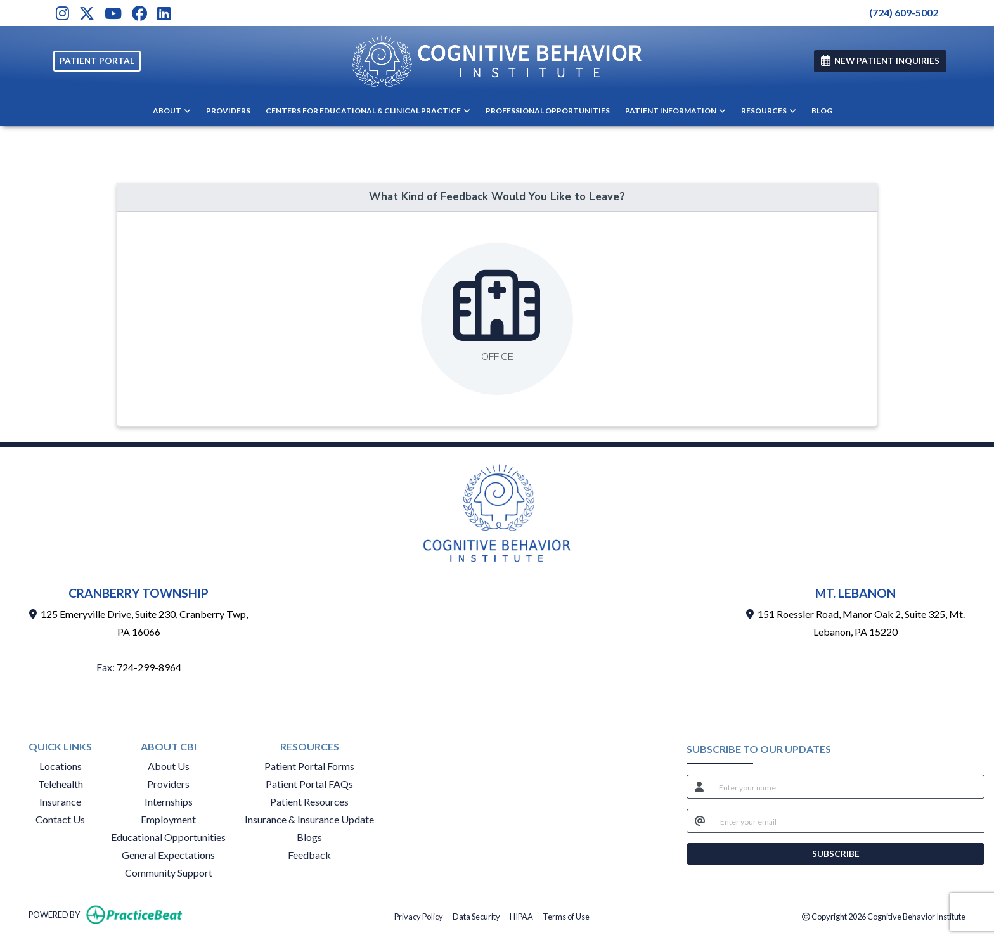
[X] (86, 13)
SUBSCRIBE (836, 854)
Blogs (309, 837)
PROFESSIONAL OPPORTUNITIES (548, 110)
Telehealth (60, 784)
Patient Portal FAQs (309, 784)
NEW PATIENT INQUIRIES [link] (880, 61)
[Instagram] (62, 13)
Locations (60, 766)
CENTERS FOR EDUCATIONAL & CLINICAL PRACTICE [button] (368, 110)
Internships (169, 801)
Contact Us (60, 819)
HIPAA (521, 916)
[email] (848, 821)
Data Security (476, 916)
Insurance (60, 801)
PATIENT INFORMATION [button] (675, 110)
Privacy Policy (418, 916)
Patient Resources (309, 801)
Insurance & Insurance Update (309, 819)
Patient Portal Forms (309, 766)
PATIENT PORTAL (97, 61)
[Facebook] (139, 13)
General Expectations (168, 855)
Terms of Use (566, 916)
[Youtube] (113, 13)
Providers (168, 784)
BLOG (821, 110)
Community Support (168, 872)
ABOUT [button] (172, 110)
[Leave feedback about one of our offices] (497, 319)
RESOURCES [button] (768, 110)
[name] (847, 787)
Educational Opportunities (168, 837)
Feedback (309, 855)
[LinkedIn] (164, 13)
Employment (168, 819)
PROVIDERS (228, 110)
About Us (169, 766)
